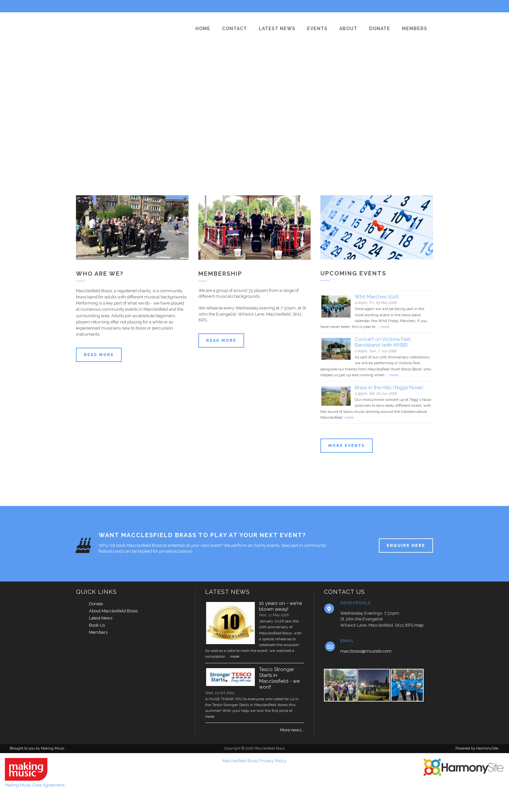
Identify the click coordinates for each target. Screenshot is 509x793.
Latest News (100, 618)
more (384, 326)
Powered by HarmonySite (476, 748)
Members (98, 632)
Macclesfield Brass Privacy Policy (254, 760)
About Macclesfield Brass (113, 610)
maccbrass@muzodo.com (365, 651)
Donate (96, 603)
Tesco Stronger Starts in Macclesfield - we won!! (279, 678)
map (418, 625)
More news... (292, 729)
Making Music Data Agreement (35, 785)
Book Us (97, 625)
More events (346, 445)
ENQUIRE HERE (406, 545)
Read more (99, 355)
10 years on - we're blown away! (280, 606)
